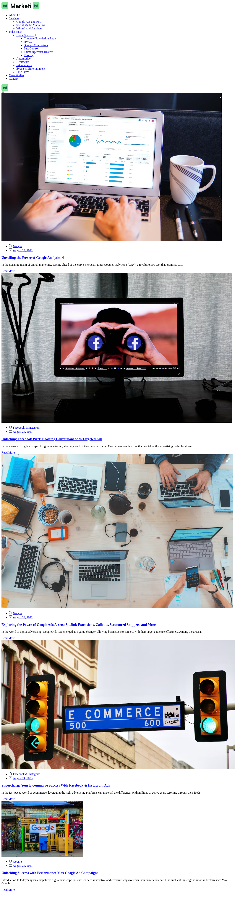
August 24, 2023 (23, 250)
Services (14, 18)
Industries (15, 31)
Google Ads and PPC (29, 21)
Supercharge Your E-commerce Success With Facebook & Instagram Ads (55, 785)
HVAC (28, 41)
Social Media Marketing (30, 25)
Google (17, 246)
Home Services (25, 35)
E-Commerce (24, 65)
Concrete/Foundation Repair (41, 38)
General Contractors (36, 45)
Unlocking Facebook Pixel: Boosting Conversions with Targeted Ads (51, 439)
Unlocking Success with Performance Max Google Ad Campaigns (49, 873)
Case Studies (16, 75)
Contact (13, 78)
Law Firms (22, 71)
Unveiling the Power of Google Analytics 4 (32, 258)
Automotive (23, 58)
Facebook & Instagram (26, 427)
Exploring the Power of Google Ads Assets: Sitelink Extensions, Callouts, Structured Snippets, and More (78, 625)
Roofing (28, 55)
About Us (14, 15)
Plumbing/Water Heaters (38, 51)
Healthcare (22, 61)
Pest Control (31, 48)
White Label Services (29, 28)
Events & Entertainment (30, 68)
